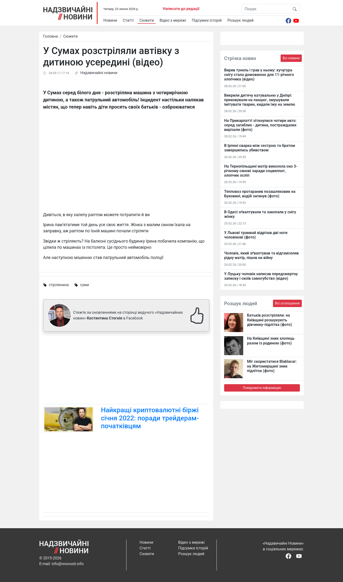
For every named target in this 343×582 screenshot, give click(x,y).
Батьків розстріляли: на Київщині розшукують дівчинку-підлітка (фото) (269, 320)
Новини (110, 20)
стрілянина (59, 285)
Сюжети (146, 20)
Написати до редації (181, 8)
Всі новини (291, 58)
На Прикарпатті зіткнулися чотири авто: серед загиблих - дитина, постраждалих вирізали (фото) (260, 125)
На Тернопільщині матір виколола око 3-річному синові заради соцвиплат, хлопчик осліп (261, 171)
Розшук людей (240, 20)
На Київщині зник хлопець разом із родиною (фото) (270, 340)
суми (84, 285)
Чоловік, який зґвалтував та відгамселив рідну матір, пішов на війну (261, 255)
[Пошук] (266, 8)
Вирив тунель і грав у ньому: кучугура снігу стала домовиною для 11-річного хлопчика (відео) (259, 74)
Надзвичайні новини (98, 72)
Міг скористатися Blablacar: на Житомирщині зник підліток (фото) (272, 366)
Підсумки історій (207, 20)
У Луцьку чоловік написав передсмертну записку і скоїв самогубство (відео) (261, 276)
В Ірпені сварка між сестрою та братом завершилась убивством (259, 147)
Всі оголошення (287, 303)
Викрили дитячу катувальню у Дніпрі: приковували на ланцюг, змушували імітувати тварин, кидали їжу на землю (259, 100)
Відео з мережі (173, 20)
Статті (128, 20)
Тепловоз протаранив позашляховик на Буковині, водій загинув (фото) (259, 193)
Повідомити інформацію (262, 388)
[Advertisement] (126, 368)
